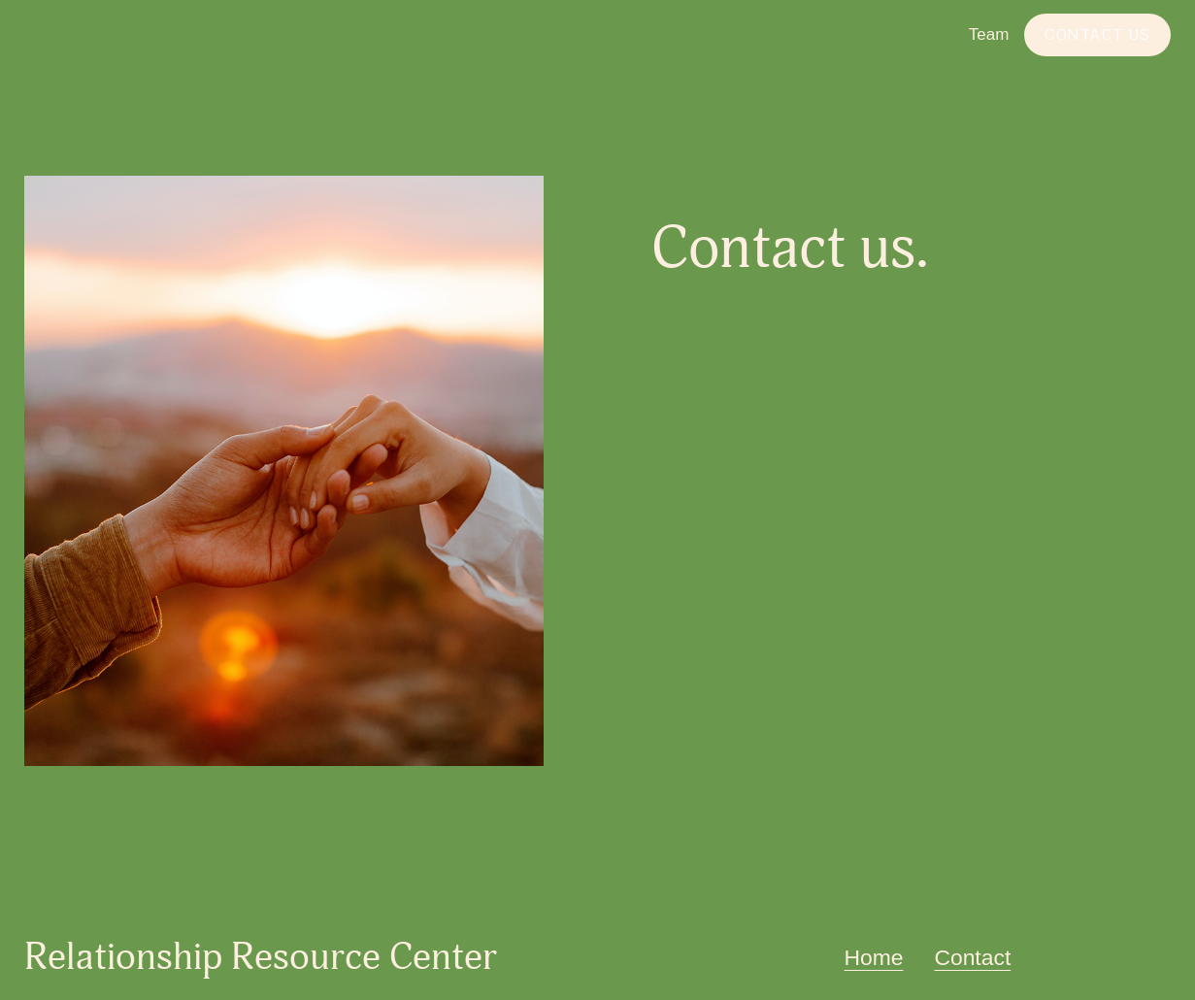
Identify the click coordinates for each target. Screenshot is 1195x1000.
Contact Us (1098, 35)
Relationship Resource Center (205, 34)
